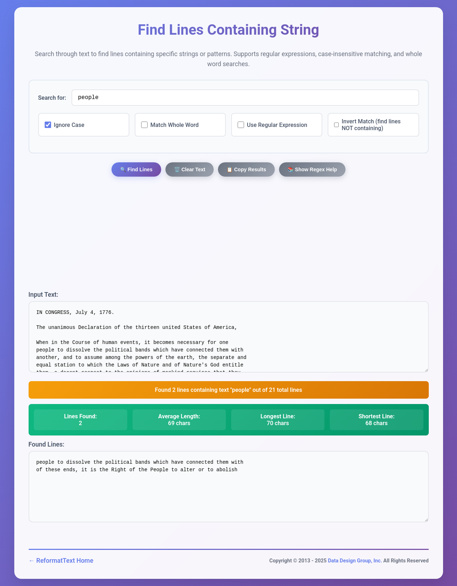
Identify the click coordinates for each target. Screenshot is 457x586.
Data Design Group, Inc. (355, 561)
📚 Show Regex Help (312, 169)
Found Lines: (47, 444)
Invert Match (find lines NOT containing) (371, 125)
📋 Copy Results (246, 169)
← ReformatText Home (61, 560)
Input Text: (44, 294)
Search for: (52, 97)
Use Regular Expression (277, 125)
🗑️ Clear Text (189, 169)
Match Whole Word (174, 125)
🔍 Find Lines (136, 169)
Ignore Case (69, 125)
